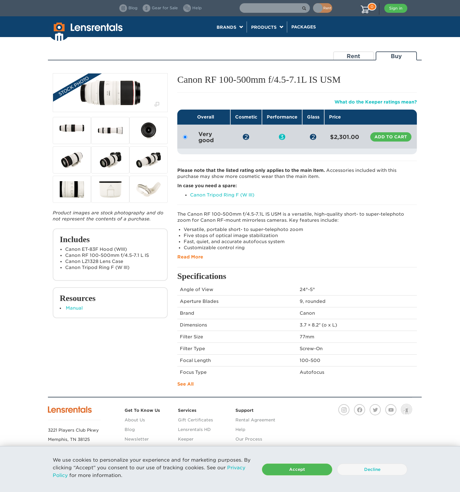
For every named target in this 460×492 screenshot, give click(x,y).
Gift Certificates (195, 420)
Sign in (395, 8)
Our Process (248, 439)
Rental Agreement (255, 420)
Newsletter (137, 439)
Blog (130, 429)
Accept (297, 469)
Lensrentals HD (194, 429)
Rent (353, 56)
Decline (372, 469)
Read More (190, 256)
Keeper (186, 439)
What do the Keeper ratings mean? (375, 101)
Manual (74, 308)
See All (185, 384)
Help (240, 429)
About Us (135, 420)
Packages (303, 26)
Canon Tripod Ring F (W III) (222, 194)
